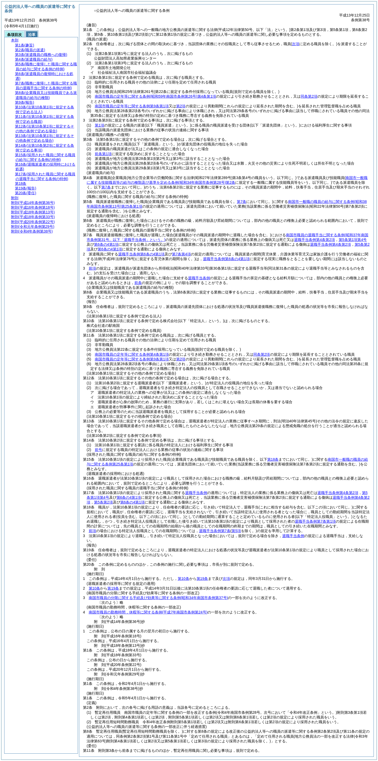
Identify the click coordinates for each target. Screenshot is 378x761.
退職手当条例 (199, 278)
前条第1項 (103, 154)
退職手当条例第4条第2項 (314, 240)
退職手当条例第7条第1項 (315, 521)
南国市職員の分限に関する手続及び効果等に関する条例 (158, 598)
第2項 (181, 106)
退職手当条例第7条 (214, 531)
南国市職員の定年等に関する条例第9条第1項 (132, 106)
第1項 (99, 125)
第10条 (183, 578)
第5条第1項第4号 (353, 240)
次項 (226, 578)
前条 (138, 283)
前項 (92, 268)
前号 (98, 450)
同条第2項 (309, 96)
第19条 (202, 578)
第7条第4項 (181, 254)
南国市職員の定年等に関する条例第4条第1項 (155, 96)
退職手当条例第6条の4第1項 (141, 254)
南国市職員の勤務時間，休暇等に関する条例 (148, 612)
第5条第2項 (103, 502)
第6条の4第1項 (106, 244)
